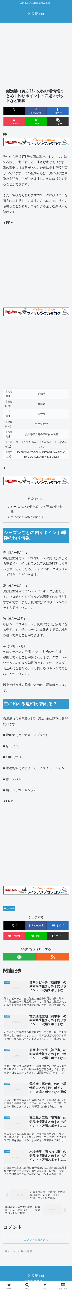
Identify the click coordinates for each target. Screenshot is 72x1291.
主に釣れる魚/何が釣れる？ (27, 517)
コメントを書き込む (36, 1239)
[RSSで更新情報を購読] (52, 956)
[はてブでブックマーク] (58, 111)
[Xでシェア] (14, 111)
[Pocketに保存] (14, 121)
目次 (31, 498)
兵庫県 (9, 908)
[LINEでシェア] (36, 121)
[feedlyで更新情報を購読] (19, 956)
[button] (58, 121)
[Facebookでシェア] (36, 111)
